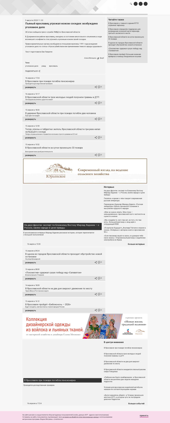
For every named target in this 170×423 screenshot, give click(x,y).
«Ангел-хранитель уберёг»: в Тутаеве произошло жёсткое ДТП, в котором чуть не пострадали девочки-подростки (124, 396)
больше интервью (136, 243)
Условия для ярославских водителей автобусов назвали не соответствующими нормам (123, 387)
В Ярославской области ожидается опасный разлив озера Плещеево (125, 369)
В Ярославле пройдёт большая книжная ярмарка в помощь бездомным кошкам (124, 54)
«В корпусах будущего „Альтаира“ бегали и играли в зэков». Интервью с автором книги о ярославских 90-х (125, 229)
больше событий (136, 402)
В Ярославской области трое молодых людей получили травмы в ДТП (62, 96)
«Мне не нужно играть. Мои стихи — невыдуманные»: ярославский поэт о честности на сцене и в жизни (124, 213)
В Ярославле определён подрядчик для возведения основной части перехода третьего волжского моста (124, 30)
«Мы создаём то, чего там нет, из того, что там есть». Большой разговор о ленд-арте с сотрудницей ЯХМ (122, 221)
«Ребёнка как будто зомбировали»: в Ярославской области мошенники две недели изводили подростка (124, 378)
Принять (141, 416)
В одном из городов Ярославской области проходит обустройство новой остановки (125, 43)
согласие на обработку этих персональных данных (80, 417)
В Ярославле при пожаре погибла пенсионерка (49, 80)
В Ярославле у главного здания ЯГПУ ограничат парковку (123, 23)
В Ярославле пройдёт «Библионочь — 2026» (48, 303)
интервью (79, 11)
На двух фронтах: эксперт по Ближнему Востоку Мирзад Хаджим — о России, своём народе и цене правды (61, 225)
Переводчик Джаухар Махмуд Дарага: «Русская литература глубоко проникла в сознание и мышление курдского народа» (123, 205)
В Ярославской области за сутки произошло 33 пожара (126, 37)
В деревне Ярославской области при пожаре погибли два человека (60, 112)
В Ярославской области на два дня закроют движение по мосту (58, 287)
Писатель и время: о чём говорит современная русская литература (123, 198)
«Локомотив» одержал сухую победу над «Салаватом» (125, 48)
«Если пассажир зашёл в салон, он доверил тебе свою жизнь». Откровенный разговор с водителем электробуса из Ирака (124, 237)
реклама (138, 11)
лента (53, 11)
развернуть (30, 86)
